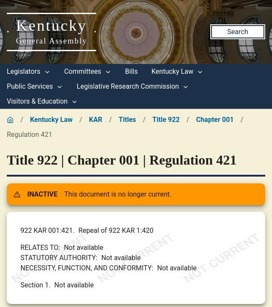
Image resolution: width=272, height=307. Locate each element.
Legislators (29, 71)
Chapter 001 (215, 120)
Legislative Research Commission (133, 86)
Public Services (35, 86)
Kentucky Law (178, 71)
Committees (88, 71)
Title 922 (166, 120)
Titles (127, 120)
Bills (131, 71)
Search (237, 32)
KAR (95, 120)
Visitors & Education (42, 101)
